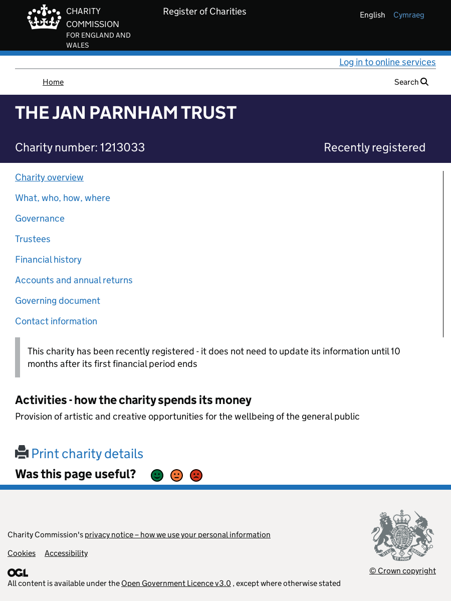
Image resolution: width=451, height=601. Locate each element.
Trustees (33, 239)
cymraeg (408, 15)
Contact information (56, 321)
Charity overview (49, 177)
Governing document (57, 300)
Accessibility (66, 553)
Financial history (48, 259)
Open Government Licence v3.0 (176, 583)
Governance (40, 218)
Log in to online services (387, 62)
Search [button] (411, 82)
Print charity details (79, 453)
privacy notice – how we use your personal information (178, 534)
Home (53, 82)
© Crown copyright (402, 570)
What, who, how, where (62, 198)
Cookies (22, 553)
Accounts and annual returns (74, 280)
